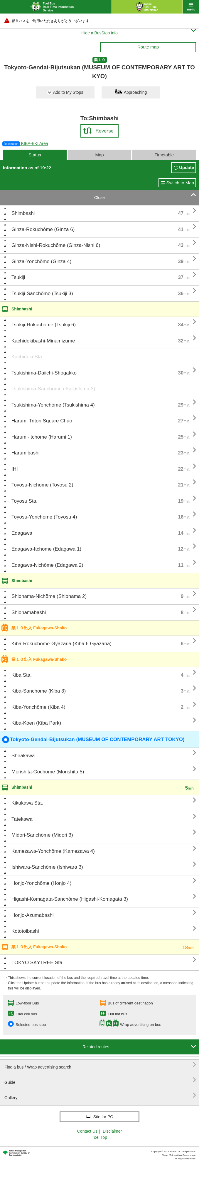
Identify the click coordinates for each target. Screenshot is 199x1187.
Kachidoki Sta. (27, 357)
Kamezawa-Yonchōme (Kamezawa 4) (53, 851)
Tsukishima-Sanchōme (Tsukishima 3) (53, 389)
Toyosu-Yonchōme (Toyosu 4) (44, 517)
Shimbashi (23, 213)
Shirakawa (23, 755)
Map (99, 154)
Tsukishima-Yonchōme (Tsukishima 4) (53, 405)
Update (186, 167)
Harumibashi (25, 453)
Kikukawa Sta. (27, 803)
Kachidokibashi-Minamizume (43, 341)
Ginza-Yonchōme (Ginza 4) (41, 261)
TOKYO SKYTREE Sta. (37, 962)
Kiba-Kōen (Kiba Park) (36, 723)
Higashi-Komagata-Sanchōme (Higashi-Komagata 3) (69, 899)
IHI (14, 469)
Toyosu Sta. (24, 501)
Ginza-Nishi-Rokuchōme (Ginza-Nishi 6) (55, 245)
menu (191, 7)
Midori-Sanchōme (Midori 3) (42, 835)
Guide (100, 1080)
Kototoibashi (25, 931)
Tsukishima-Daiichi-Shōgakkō (44, 373)
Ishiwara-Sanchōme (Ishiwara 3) (47, 867)
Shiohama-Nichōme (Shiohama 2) (49, 596)
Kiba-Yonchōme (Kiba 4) (38, 707)
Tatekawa (22, 819)
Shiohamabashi (28, 612)
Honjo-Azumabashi (32, 915)
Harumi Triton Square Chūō (41, 421)
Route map (148, 46)
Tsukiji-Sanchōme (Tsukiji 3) (42, 293)
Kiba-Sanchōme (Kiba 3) (38, 691)
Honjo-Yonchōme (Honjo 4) (41, 883)
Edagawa (21, 533)
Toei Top (99, 1137)
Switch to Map (180, 182)
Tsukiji (18, 277)
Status (34, 154)
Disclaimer (112, 1131)
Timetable (164, 154)
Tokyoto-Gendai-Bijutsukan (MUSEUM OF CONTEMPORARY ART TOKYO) (93, 739)
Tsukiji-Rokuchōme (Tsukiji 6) (43, 324)
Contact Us (87, 1131)
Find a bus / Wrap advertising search (100, 1065)
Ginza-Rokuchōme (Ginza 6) (43, 229)
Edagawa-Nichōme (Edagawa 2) (47, 565)
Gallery (100, 1095)
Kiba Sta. (21, 675)
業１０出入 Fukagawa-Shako (39, 628)
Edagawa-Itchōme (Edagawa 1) (46, 549)
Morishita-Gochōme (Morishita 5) (47, 772)
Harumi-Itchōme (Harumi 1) (41, 437)
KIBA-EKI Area (25, 143)
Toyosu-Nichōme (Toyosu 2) (42, 485)
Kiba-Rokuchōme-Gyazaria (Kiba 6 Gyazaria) (61, 643)
